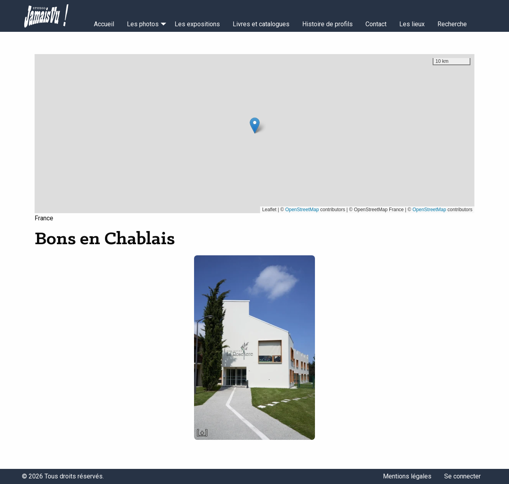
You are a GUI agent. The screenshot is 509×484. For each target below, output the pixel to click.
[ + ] (202, 433)
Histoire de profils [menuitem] (327, 24)
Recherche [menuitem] (452, 24)
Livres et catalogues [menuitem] (261, 24)
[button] (255, 125)
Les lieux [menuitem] (412, 24)
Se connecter (462, 476)
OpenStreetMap (302, 209)
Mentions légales (407, 476)
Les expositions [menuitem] (197, 24)
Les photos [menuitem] (143, 24)
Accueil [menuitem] (104, 24)
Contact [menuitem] (376, 24)
